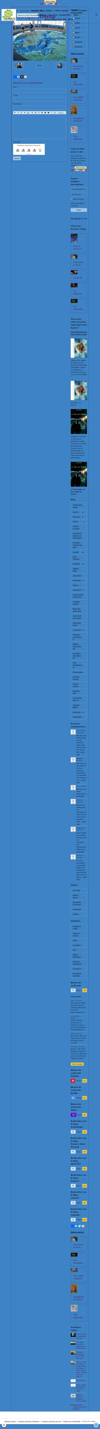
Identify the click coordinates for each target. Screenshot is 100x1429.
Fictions (79, 522)
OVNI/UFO (79, 565)
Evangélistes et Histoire (78, 120)
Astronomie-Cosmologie (79, 907)
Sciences (79, 513)
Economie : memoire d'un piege (79, 546)
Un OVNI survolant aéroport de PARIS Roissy (81, 1350)
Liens (75, 10)
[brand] (13, 15)
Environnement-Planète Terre (80, 598)
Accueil (34, 10)
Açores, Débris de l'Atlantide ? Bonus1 (81, 1341)
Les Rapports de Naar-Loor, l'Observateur (78, 292)
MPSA (70, 19)
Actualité (79, 553)
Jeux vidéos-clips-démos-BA (79, 659)
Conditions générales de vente (51, 1426)
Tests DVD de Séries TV (79, 703)
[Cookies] (4, 1425)
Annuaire (41, 15)
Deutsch (77, 37)
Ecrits (49, 10)
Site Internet (17, 104)
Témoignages (79, 721)
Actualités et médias (79, 931)
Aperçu (60, 113)
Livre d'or (53, 15)
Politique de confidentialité (72, 1426)
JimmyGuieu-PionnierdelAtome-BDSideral (80, 1412)
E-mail (15, 95)
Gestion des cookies (90, 1426)
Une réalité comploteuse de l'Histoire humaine (78, 99)
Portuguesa (78, 47)
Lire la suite (80, 800)
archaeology (79, 716)
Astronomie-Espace (79, 626)
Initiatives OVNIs (79, 571)
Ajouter (16, 158)
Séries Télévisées (79, 559)
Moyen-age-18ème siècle (79, 612)
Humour (79, 587)
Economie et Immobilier (79, 979)
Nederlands (78, 42)
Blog (42, 10)
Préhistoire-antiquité (79, 605)
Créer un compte (75, 203)
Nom (15, 87)
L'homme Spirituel (79, 681)
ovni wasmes (81, 1385)
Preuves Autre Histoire (79, 507)
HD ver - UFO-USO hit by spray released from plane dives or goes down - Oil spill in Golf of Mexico (81, 1374)
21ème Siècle (79, 632)
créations (79, 918)
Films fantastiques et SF (79, 668)
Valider (78, 210)
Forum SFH (65, 15)
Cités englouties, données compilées (78, 138)
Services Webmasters (79, 960)
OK (85, 995)
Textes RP (77, 278)
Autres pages (62, 10)
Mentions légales (9, 1426)
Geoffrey (79, 762)
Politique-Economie (79, 528)
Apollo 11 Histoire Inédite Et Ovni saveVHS (81, 1403)
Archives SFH (79, 592)
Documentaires (79, 675)
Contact (83, 10)
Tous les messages (77, 1069)
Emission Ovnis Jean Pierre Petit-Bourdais (80, 1360)
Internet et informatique (79, 967)
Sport (79, 954)
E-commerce (79, 973)
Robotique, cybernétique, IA (79, 639)
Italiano (76, 33)
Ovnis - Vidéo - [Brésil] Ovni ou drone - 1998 (81, 1393)
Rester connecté (78, 199)
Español (76, 28)
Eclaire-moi (80, 831)
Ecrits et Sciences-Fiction (77, 248)
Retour (39, 66)
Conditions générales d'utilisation (28, 1426)
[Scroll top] (96, 1425)
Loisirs (79, 945)
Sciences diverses (79, 900)
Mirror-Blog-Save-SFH (55, 19)
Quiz (76, 15)
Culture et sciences (79, 939)
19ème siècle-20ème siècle (79, 619)
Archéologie (79, 582)
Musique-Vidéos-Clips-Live (79, 649)
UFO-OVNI (79, 894)
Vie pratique (79, 950)
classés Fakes (79, 577)
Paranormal (79, 518)
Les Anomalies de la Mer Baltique (78, 83)
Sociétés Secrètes (79, 689)
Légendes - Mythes (79, 710)
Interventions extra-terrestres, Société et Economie (78, 68)
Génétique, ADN (79, 696)
